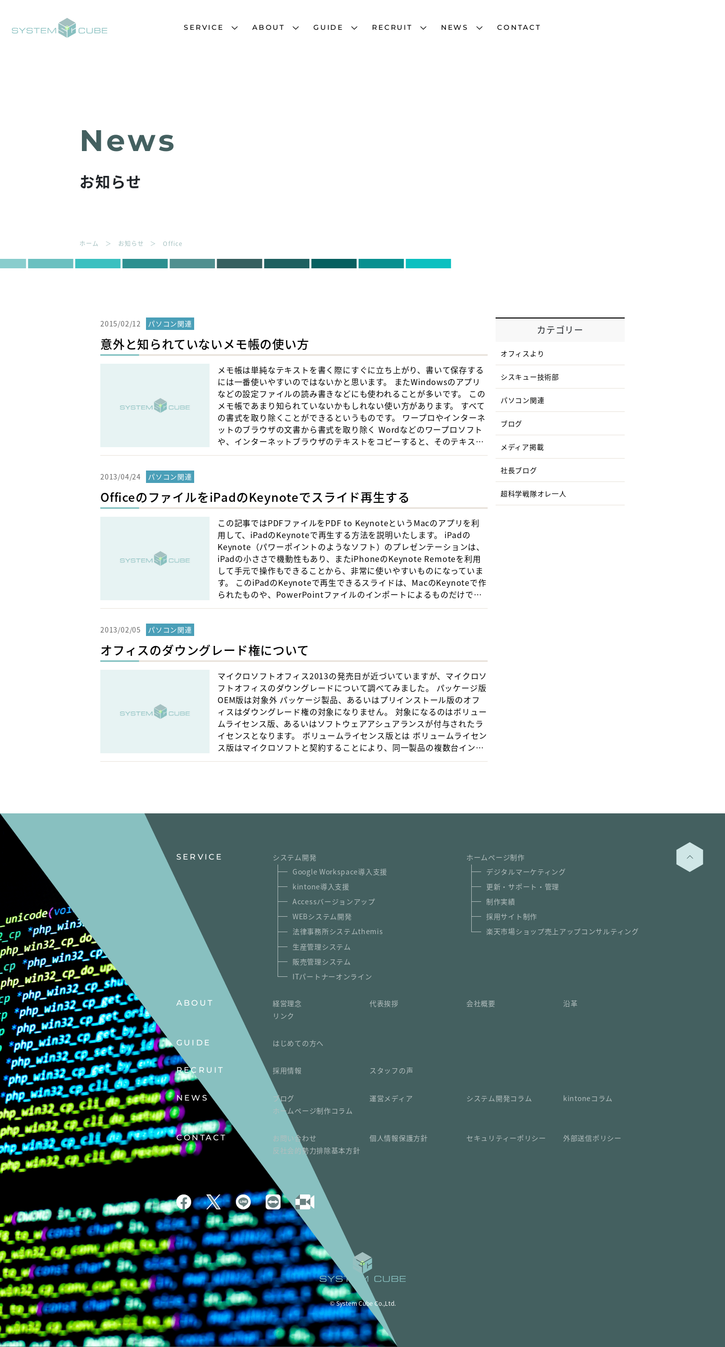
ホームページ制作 (495, 857)
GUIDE (328, 27)
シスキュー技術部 (530, 377)
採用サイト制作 (511, 916)
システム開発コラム (499, 1098)
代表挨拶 (384, 1003)
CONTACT (519, 27)
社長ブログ (519, 470)
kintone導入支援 (321, 886)
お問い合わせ (294, 1138)
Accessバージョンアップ (333, 901)
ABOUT (268, 27)
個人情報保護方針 (398, 1138)
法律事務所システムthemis (337, 931)
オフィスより (522, 353)
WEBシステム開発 (322, 916)
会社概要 (481, 1003)
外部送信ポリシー (592, 1138)
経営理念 (287, 1003)
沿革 (570, 1003)
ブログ (511, 423)
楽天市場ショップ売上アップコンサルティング (562, 931)
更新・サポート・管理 (522, 886)
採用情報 (287, 1070)
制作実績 (500, 901)
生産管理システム (321, 946)
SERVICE (204, 27)
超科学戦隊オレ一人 (533, 493)
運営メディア (391, 1098)
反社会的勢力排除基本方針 (316, 1150)
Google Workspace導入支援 (339, 871)
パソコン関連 (522, 400)
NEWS (455, 27)
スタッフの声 (391, 1070)
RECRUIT (392, 27)
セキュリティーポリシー (506, 1138)
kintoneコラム (588, 1098)
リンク (283, 1016)
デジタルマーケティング (526, 871)
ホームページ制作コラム (313, 1110)
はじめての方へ (298, 1043)
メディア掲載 (522, 447)
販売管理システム (321, 961)
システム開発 (294, 857)
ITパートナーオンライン (332, 976)
